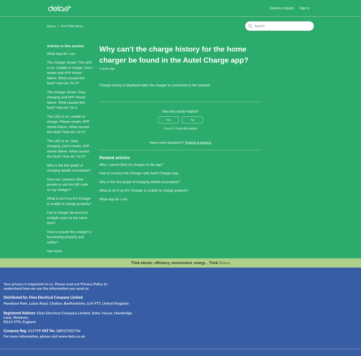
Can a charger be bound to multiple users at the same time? (67, 217)
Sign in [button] (304, 8)
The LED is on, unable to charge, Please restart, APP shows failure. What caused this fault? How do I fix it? (68, 124)
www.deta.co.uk (71, 336)
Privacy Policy (92, 284)
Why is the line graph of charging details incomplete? (69, 167)
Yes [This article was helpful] (168, 120)
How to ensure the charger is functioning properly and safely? (69, 237)
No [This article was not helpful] (192, 120)
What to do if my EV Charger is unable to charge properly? (69, 201)
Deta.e (224, 263)
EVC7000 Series (72, 26)
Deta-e (51, 26)
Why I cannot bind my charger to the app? (131, 164)
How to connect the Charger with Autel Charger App (138, 173)
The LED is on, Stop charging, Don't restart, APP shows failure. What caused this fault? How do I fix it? (68, 148)
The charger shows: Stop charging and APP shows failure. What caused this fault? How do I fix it (66, 100)
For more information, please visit (44, 336)
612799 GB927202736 (41, 330)
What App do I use (61, 53)
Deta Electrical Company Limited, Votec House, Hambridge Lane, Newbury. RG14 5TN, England (67, 317)
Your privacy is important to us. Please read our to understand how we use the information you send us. (55, 286)
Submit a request (282, 8)
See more (54, 251)
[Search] (279, 26)
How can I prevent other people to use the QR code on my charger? (67, 184)
